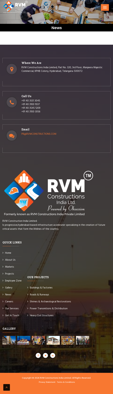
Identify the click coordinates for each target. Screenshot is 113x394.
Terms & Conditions (66, 382)
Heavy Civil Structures (42, 316)
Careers (9, 302)
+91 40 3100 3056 (30, 112)
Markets (9, 267)
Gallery (8, 288)
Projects (9, 274)
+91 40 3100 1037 (30, 104)
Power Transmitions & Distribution (49, 309)
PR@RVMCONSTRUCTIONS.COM (38, 134)
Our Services (12, 309)
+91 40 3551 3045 (30, 101)
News (8, 295)
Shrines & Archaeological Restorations (50, 302)
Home (8, 253)
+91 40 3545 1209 (30, 108)
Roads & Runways (39, 295)
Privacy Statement (47, 382)
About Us (10, 260)
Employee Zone (13, 281)
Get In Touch (12, 316)
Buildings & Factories (41, 288)
